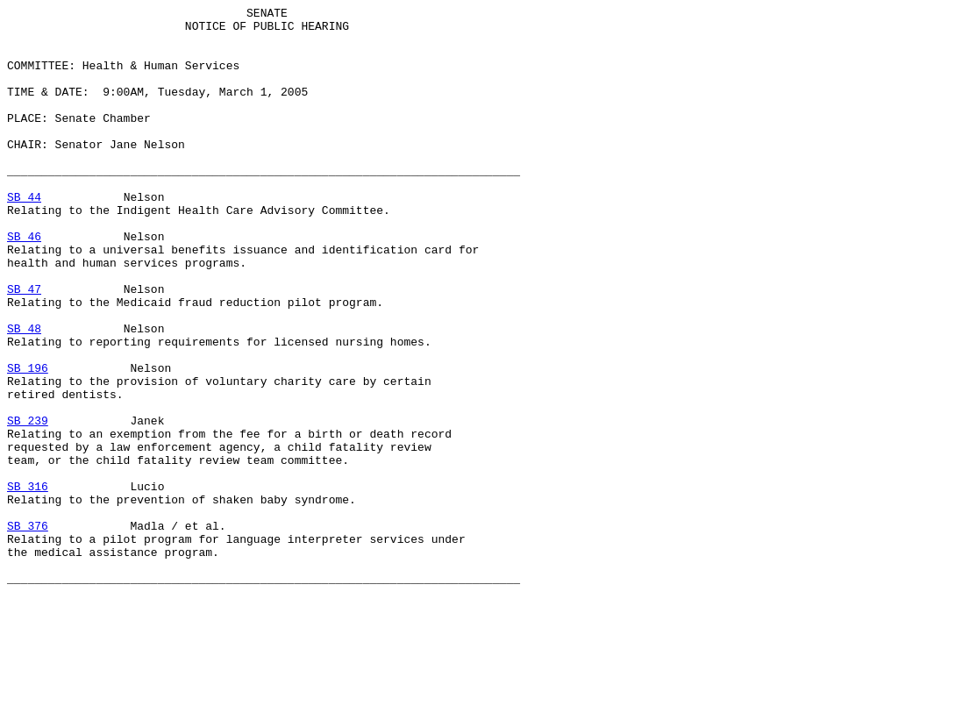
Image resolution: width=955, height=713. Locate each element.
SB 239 (27, 504)
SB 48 (24, 394)
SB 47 (24, 346)
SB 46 (24, 283)
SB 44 (24, 236)
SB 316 (27, 583)
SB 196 (27, 441)
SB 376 (27, 630)
